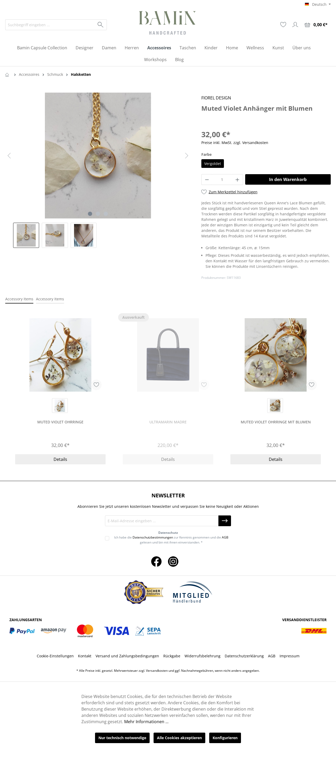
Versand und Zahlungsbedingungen (127, 655)
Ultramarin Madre (168, 421)
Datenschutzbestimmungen (153, 537)
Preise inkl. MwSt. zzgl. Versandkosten (234, 142)
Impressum (290, 655)
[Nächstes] (187, 155)
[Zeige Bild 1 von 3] (90, 214)
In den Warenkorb (288, 179)
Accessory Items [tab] (19, 298)
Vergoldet (212, 163)
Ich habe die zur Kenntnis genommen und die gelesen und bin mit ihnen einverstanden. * (171, 539)
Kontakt (84, 655)
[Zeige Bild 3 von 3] (106, 214)
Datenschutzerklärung (244, 655)
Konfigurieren (225, 737)
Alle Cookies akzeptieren (179, 737)
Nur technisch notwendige (122, 737)
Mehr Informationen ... (146, 721)
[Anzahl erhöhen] (237, 179)
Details (60, 459)
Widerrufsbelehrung (202, 655)
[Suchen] (100, 24)
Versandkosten (157, 670)
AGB (225, 537)
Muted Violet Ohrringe (60, 421)
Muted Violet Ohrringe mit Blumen (276, 421)
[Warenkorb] (316, 25)
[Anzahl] (222, 179)
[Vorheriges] (9, 155)
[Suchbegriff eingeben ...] (50, 24)
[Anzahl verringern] (206, 179)
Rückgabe (171, 655)
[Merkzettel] (283, 25)
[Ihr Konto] (295, 25)
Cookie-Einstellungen (55, 655)
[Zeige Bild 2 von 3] (98, 214)
